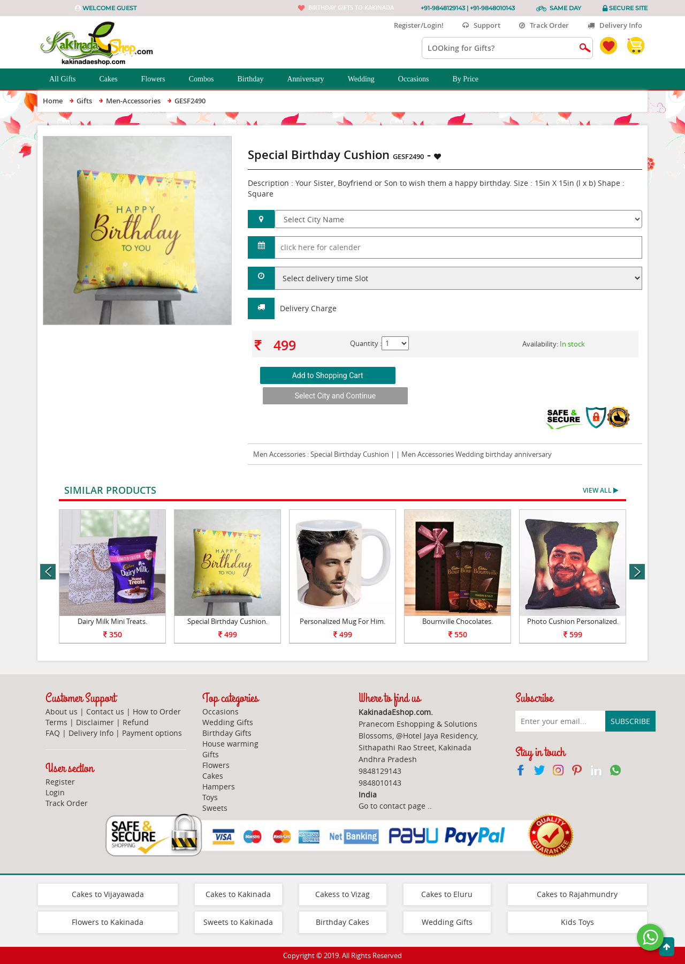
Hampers (218, 786)
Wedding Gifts (227, 722)
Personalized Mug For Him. (342, 621)
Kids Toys (577, 922)
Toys (210, 797)
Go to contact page (392, 806)
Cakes (114, 79)
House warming (230, 744)
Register (60, 782)
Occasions (419, 79)
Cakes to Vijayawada (108, 894)
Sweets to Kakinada (238, 922)
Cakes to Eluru (447, 894)
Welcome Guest (109, 8)
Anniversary (311, 79)
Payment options (152, 733)
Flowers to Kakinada (107, 922)
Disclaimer (95, 722)
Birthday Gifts (227, 733)
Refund (136, 722)
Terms (56, 722)
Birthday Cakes (342, 922)
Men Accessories (279, 454)
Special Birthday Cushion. (227, 621)
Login (55, 792)
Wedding (367, 79)
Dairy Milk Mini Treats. (112, 621)
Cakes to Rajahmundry (577, 894)
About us (61, 711)
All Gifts (68, 79)
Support (481, 25)
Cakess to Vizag (342, 894)
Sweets (214, 808)
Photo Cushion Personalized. (573, 621)
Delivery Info (615, 25)
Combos (207, 79)
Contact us (105, 711)
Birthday (256, 79)
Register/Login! (414, 25)
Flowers (159, 79)
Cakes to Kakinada (238, 894)
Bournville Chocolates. (457, 621)
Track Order (544, 25)
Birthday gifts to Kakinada (351, 7)
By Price (471, 79)
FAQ (52, 733)
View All (600, 490)
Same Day (565, 8)
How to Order (157, 711)
